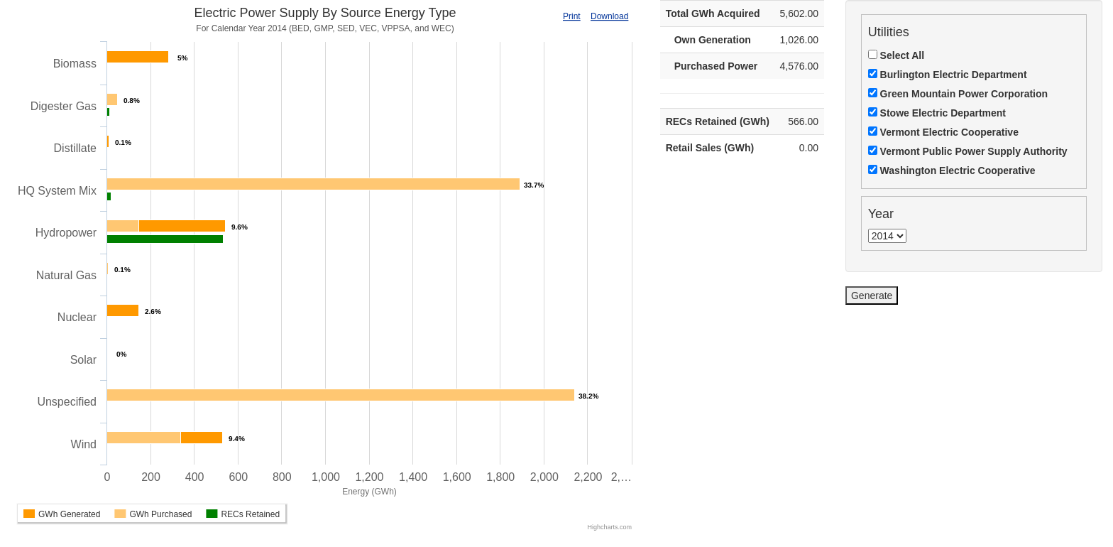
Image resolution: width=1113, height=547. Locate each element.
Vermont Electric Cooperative (943, 132)
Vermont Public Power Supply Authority (968, 151)
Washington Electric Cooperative (952, 170)
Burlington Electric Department (947, 74)
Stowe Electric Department (937, 113)
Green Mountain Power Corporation (958, 93)
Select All (896, 55)
